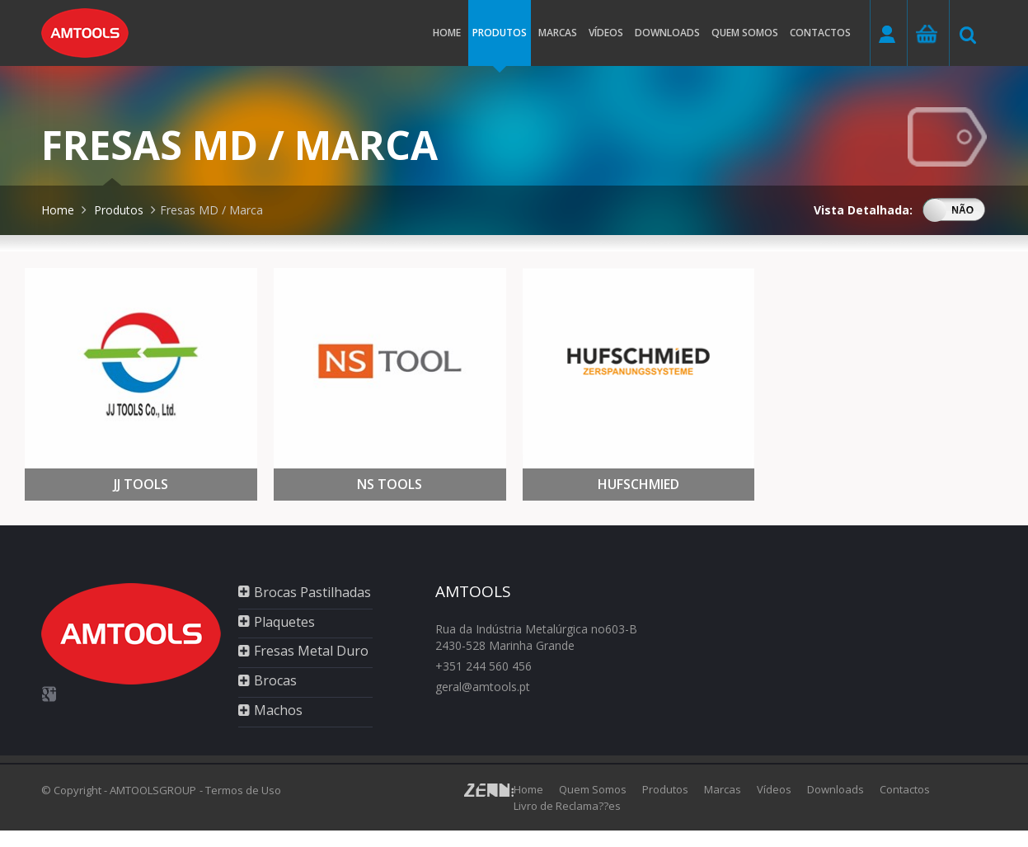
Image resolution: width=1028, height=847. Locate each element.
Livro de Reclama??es (567, 805)
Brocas (275, 680)
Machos (278, 710)
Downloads (667, 33)
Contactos (820, 33)
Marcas (557, 33)
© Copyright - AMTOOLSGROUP (118, 790)
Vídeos (606, 33)
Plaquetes (284, 622)
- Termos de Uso (240, 790)
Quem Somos (593, 789)
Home (447, 33)
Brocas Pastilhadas (312, 592)
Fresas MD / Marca (211, 210)
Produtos (499, 46)
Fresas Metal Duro (311, 651)
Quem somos (744, 33)
